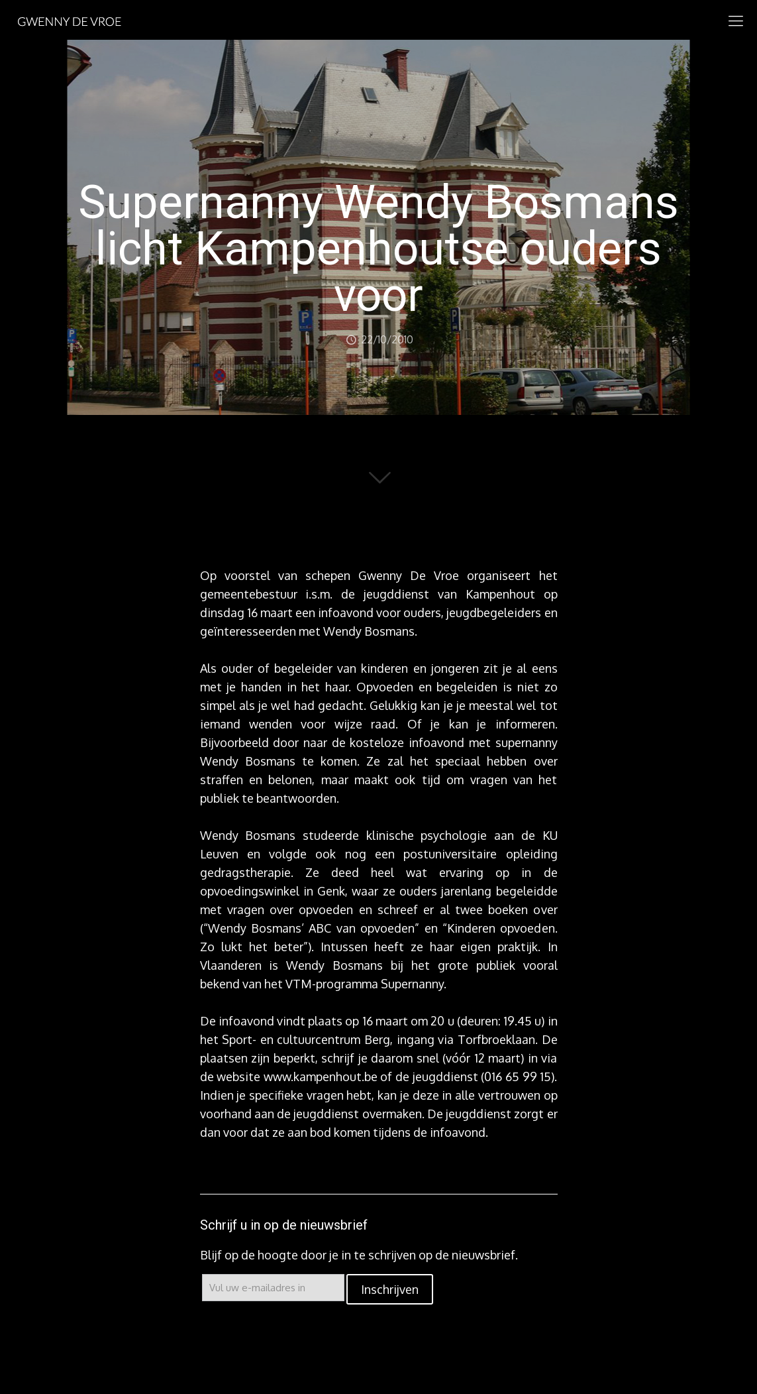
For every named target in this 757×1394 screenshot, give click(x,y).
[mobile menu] (736, 20)
